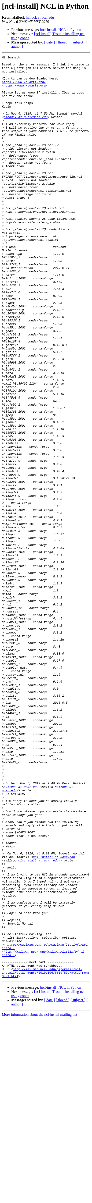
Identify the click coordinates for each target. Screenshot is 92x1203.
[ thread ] (63, 42)
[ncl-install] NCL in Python (60, 30)
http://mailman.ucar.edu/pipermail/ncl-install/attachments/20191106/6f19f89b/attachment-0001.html (46, 1156)
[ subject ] (77, 42)
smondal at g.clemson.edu (26, 129)
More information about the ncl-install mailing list (39, 1199)
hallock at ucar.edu (40, 17)
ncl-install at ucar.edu (54, 1017)
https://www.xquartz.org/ (24, 87)
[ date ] (49, 42)
